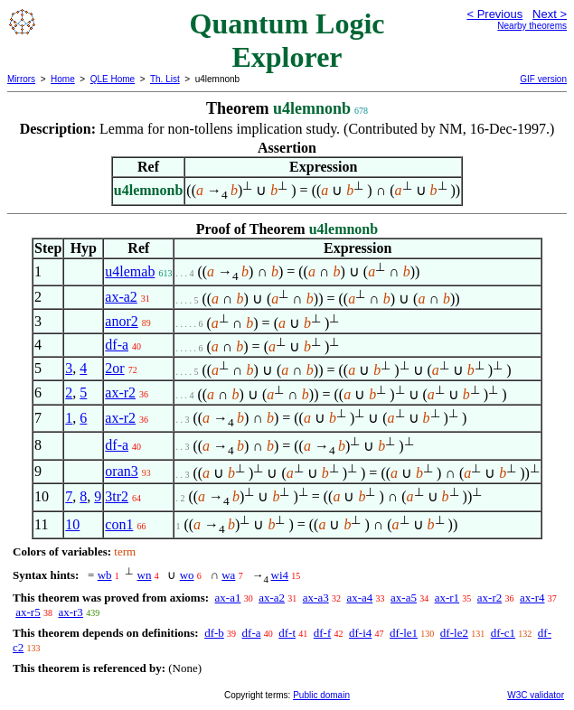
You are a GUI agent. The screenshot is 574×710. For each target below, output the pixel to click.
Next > (549, 14)
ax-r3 (70, 612)
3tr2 (116, 496)
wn (144, 575)
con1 (119, 524)
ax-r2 (120, 392)
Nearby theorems (532, 26)
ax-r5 (27, 612)
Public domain (321, 695)
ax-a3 (316, 597)
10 (72, 524)
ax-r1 (447, 597)
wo (187, 575)
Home (63, 79)
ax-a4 (359, 597)
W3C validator (535, 695)
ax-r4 (532, 597)
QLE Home (112, 79)
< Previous (494, 14)
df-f (323, 633)
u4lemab (130, 271)
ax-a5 (404, 597)
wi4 (280, 575)
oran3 (121, 471)
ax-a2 (121, 296)
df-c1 (503, 633)
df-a (116, 344)
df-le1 (404, 633)
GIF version (543, 79)
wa (228, 575)
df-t (287, 633)
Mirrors (21, 79)
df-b (214, 633)
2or (114, 368)
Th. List (165, 79)
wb (105, 575)
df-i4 (360, 633)
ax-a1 (228, 597)
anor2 (121, 321)
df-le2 (454, 633)
